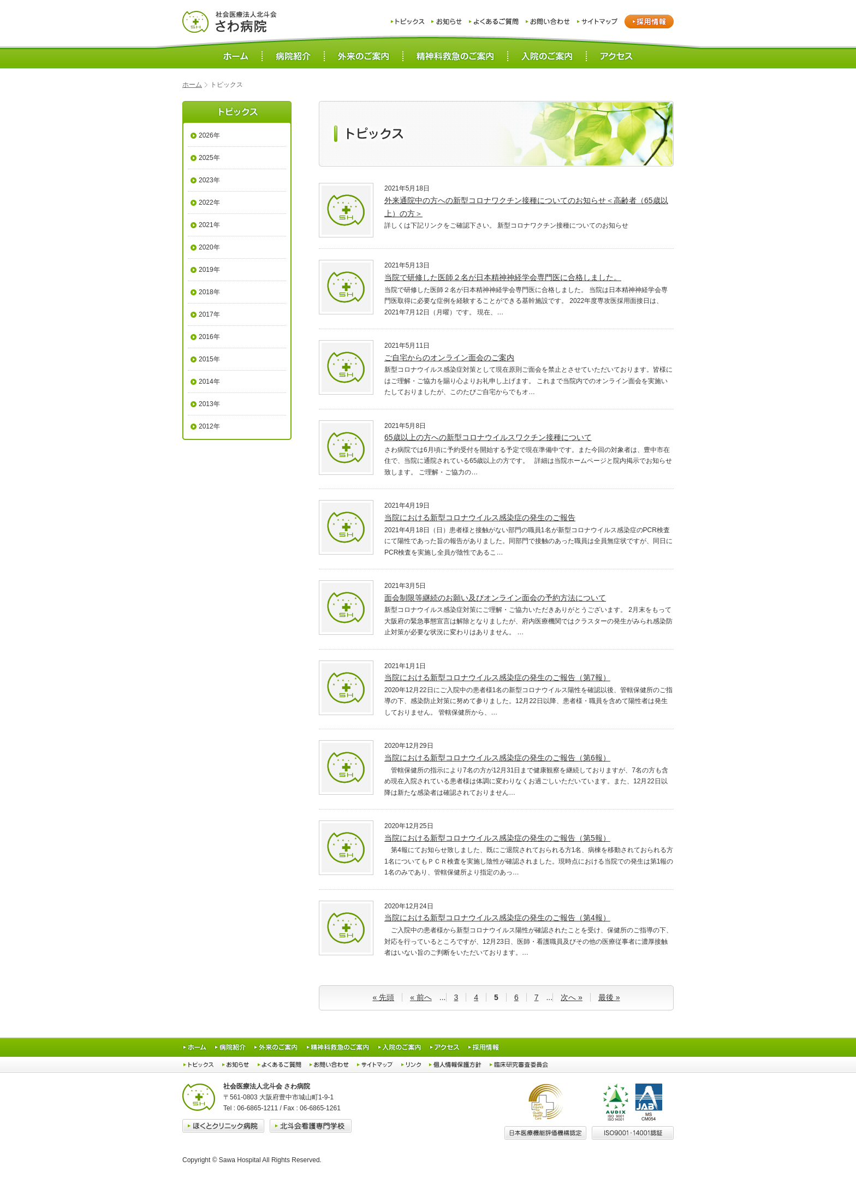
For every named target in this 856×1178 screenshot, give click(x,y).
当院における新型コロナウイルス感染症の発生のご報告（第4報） (497, 917)
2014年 (209, 381)
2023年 (209, 180)
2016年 (209, 337)
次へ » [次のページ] (571, 997)
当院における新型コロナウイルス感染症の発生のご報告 (479, 517)
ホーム (192, 84)
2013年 (209, 404)
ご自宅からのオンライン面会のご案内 (449, 357)
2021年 (209, 225)
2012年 (209, 426)
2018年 (209, 292)
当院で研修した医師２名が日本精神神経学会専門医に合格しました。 (502, 277)
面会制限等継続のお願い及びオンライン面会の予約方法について (495, 597)
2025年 (209, 158)
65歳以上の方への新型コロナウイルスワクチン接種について (488, 437)
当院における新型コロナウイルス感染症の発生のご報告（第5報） (497, 838)
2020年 (209, 247)
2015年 (209, 359)
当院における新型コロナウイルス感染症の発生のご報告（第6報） (497, 757)
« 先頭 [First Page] (383, 997)
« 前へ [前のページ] (421, 997)
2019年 (209, 269)
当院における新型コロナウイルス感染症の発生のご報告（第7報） (497, 677)
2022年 (209, 202)
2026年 (209, 135)
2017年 (209, 314)
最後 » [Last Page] (609, 997)
